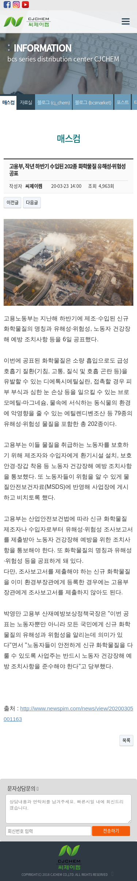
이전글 (12, 202)
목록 (126, 740)
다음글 (32, 202)
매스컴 (8, 102)
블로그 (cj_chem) (53, 102)
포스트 (123, 102)
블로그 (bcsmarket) (93, 102)
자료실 (26, 102)
